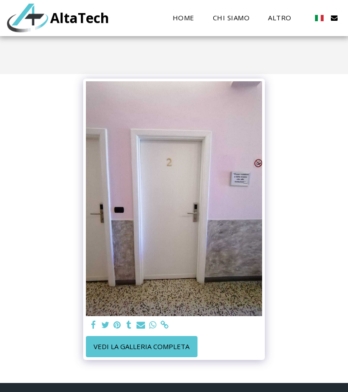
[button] (334, 17)
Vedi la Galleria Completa (141, 346)
